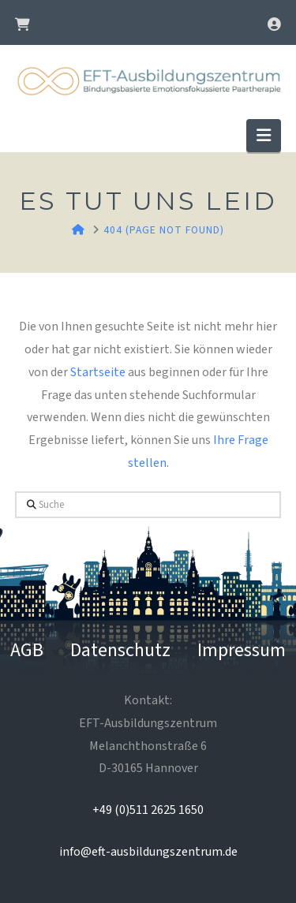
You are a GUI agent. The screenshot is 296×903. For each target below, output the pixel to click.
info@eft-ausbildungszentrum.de (148, 851)
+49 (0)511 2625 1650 (148, 810)
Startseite (98, 372)
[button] (263, 135)
